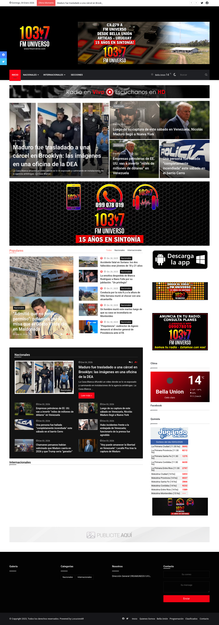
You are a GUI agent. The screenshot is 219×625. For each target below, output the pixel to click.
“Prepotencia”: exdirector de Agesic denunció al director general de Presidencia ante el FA (119, 329)
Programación (176, 618)
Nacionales (30, 74)
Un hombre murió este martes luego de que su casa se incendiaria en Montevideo (121, 312)
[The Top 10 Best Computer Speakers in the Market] (88, 261)
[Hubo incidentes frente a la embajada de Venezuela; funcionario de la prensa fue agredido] (88, 424)
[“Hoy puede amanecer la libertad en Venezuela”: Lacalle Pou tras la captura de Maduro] (88, 445)
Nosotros (117, 566)
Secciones (77, 74)
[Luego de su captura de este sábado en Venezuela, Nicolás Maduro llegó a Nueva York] (160, 120)
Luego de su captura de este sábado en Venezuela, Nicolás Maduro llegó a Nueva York (116, 411)
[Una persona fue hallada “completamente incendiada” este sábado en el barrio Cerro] (24, 424)
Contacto (168, 566)
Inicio (15, 74)
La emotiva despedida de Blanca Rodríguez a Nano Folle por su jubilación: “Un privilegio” (117, 279)
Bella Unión (162, 618)
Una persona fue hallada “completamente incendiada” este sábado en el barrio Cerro (54, 428)
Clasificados (191, 618)
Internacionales (53, 74)
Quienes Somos (147, 618)
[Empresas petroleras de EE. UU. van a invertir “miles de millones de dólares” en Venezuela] (24, 409)
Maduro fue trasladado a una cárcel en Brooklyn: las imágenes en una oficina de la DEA (57, 156)
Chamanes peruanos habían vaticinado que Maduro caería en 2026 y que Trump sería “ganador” (54, 448)
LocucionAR (78, 618)
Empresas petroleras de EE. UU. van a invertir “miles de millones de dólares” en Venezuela (55, 411)
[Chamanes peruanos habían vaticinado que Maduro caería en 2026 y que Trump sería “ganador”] (24, 445)
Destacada (19, 106)
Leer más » (86, 395)
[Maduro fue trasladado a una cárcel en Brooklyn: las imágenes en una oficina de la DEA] (59, 139)
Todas (109, 250)
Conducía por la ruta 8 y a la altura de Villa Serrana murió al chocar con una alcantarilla (120, 296)
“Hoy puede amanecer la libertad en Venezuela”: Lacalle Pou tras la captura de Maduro (118, 448)
